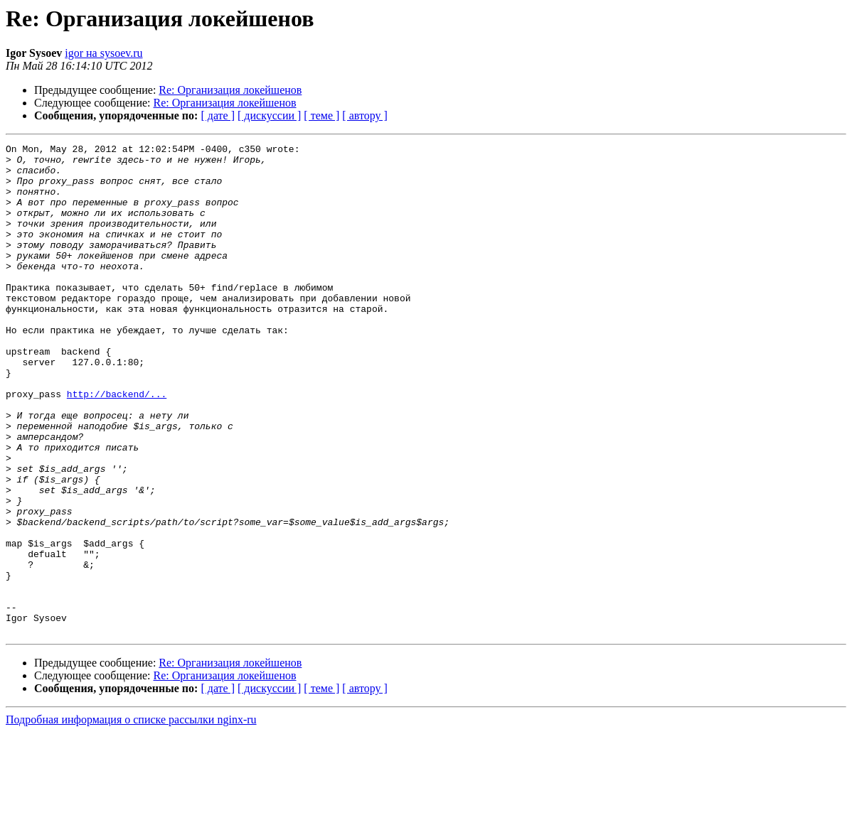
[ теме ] (321, 115)
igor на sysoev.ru (103, 53)
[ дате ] (218, 115)
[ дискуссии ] (269, 115)
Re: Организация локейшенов (230, 90)
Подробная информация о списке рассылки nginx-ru (131, 818)
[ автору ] (364, 115)
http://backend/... (116, 444)
